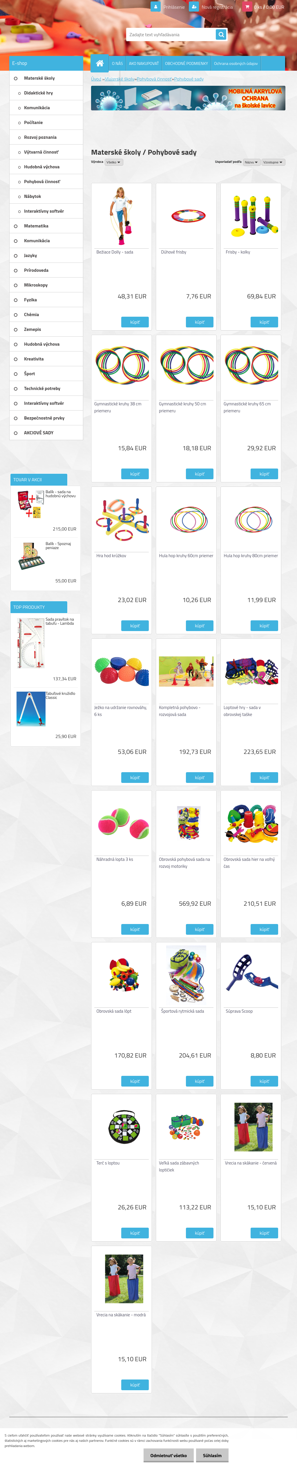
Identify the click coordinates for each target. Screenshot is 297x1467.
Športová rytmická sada (182, 1011)
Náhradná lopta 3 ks (115, 859)
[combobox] (252, 162)
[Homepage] (102, 63)
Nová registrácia (217, 6)
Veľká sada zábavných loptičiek (179, 1166)
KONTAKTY (107, 78)
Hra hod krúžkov (111, 555)
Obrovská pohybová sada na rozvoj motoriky (184, 863)
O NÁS (117, 63)
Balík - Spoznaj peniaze (58, 546)
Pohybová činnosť (154, 78)
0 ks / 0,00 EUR (269, 6)
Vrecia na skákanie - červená (251, 1163)
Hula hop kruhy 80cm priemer (251, 555)
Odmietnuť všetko (167, 1455)
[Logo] (49, 34)
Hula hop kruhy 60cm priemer (186, 555)
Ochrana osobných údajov (236, 63)
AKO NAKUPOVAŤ (144, 63)
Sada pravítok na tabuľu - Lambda (60, 621)
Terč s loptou (108, 1163)
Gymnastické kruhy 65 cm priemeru (247, 407)
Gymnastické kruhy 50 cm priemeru (182, 407)
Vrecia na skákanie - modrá (121, 1314)
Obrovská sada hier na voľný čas (249, 863)
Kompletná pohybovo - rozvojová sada (179, 711)
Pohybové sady (189, 78)
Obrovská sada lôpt (114, 1011)
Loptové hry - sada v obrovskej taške (242, 711)
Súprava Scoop (239, 1011)
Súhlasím (212, 1455)
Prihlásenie (174, 6)
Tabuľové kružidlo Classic (60, 695)
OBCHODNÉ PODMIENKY (186, 63)
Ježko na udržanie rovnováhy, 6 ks (120, 711)
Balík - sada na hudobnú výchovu (61, 494)
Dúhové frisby (173, 252)
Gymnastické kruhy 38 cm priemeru (117, 407)
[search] (221, 34)
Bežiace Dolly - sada (115, 252)
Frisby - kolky (238, 252)
